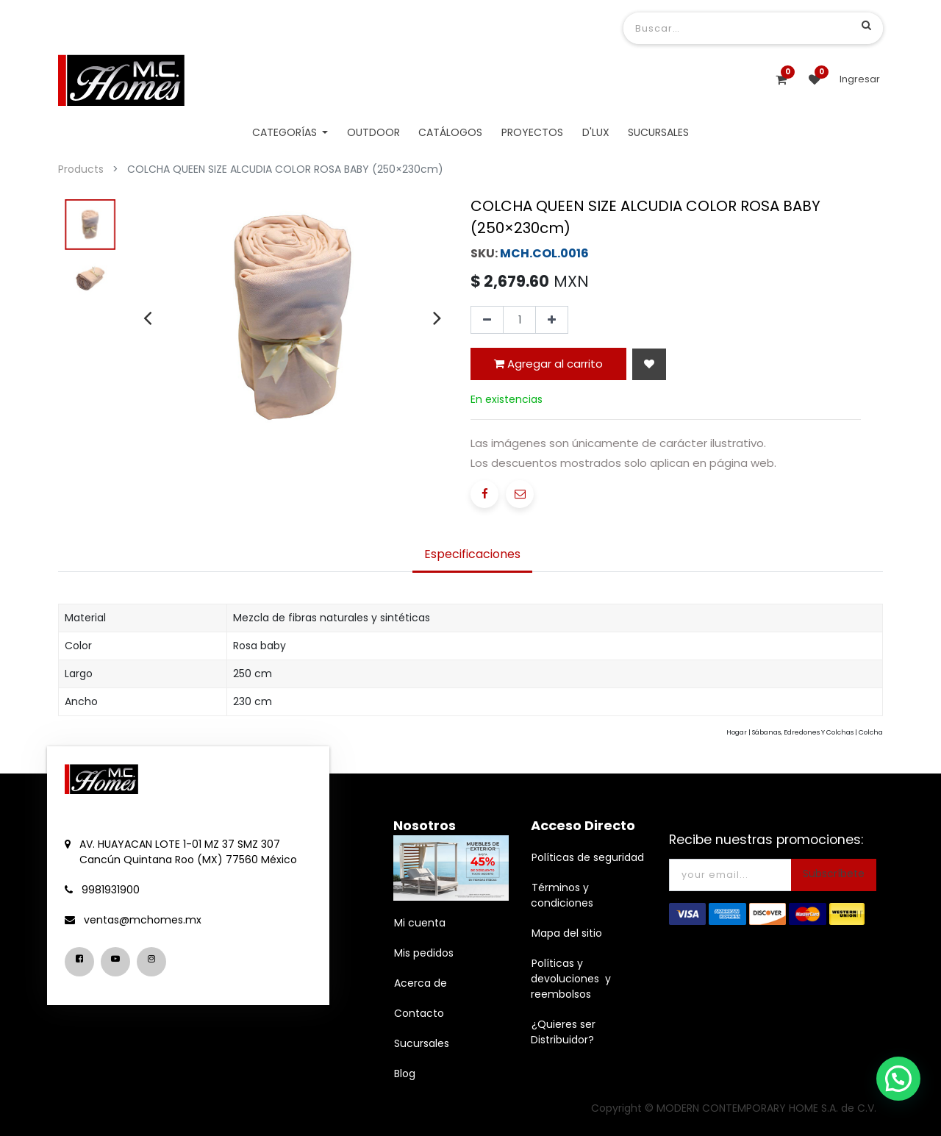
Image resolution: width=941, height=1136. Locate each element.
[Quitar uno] (487, 320)
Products (81, 169)
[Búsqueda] (866, 25)
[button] (649, 364)
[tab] (472, 556)
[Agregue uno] (551, 320)
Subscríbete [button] (834, 873)
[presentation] (147, 318)
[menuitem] (373, 132)
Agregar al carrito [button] (548, 363)
